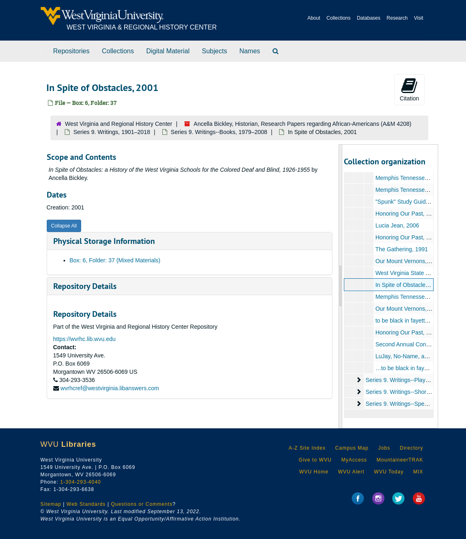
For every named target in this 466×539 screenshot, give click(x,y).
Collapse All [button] (64, 226)
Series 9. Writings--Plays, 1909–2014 (413, 380)
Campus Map (351, 448)
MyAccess (354, 460)
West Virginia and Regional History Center (119, 124)
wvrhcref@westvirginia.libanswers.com (109, 388)
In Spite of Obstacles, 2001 (409, 285)
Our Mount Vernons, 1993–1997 (416, 308)
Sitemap (51, 504)
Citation (409, 89)
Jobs (384, 448)
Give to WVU (315, 460)
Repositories (71, 51)
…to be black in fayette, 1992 (412, 368)
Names (249, 51)
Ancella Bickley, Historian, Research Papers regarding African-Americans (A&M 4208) (302, 124)
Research (396, 18)
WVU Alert (351, 472)
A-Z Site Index (307, 448)
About (313, 18)
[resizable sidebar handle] (340, 286)
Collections (339, 18)
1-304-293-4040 (80, 482)
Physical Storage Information (104, 241)
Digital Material (168, 51)
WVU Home (313, 472)
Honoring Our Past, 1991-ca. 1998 (419, 237)
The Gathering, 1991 (401, 249)
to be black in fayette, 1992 (409, 320)
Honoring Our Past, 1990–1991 (415, 332)
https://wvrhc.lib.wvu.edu (84, 339)
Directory (411, 448)
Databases (368, 18)
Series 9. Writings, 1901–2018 (111, 132)
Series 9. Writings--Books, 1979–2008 (219, 132)
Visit (418, 18)
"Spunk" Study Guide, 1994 (410, 201)
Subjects (214, 51)
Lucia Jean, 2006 (397, 225)
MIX (418, 472)
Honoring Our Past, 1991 (407, 213)
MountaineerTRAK (400, 460)
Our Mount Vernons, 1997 (408, 261)
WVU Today (389, 472)
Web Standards (86, 504)
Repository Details (84, 286)
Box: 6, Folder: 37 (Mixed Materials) (115, 260)
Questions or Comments (142, 504)
